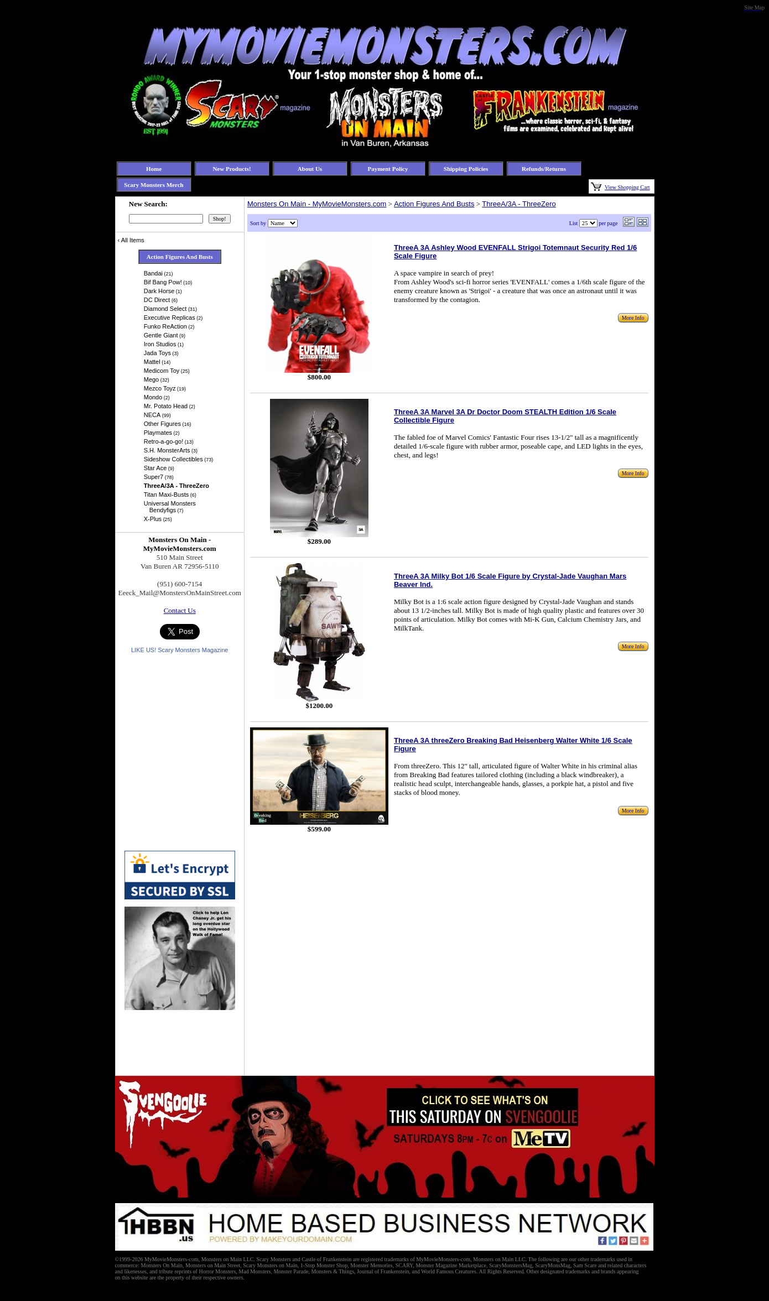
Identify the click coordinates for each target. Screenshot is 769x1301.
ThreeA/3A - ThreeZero (518, 204)
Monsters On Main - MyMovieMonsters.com (316, 204)
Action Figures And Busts (434, 204)
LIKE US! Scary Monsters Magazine (179, 650)
